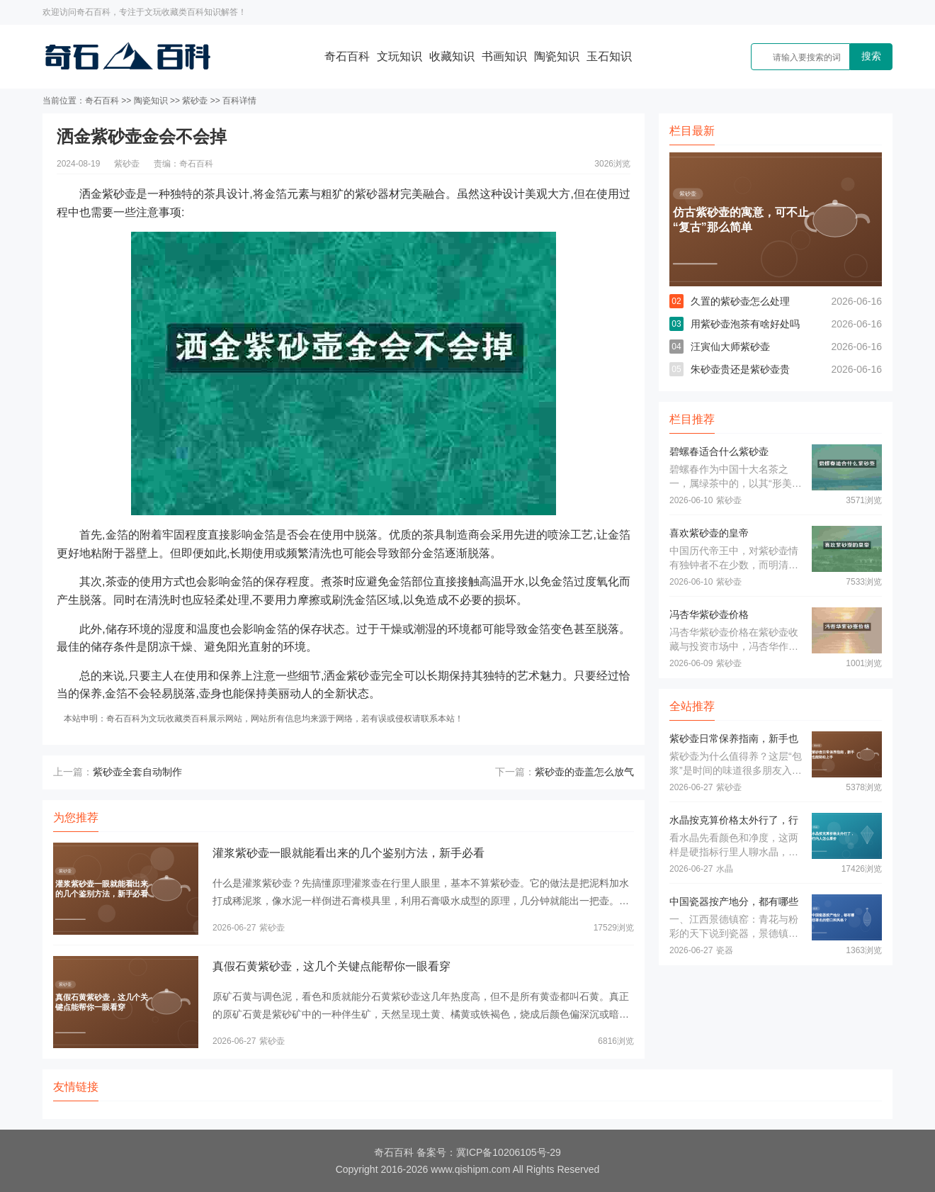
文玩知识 (399, 56)
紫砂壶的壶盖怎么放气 (584, 771)
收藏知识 (452, 56)
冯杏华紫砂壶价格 (709, 614)
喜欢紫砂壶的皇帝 (709, 533)
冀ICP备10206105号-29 (508, 1152)
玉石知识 (609, 56)
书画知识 (504, 56)
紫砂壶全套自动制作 (137, 771)
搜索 (871, 56)
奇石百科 (347, 56)
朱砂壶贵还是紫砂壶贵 (740, 369)
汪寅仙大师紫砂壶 (730, 346)
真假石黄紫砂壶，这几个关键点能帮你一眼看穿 (331, 966)
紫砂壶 (195, 101)
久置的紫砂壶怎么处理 (740, 301)
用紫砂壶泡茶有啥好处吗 (745, 324)
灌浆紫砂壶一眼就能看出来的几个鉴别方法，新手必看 (348, 853)
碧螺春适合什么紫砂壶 (719, 451)
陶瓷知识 (556, 56)
